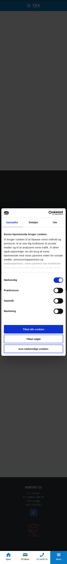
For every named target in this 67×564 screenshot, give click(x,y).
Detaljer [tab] (33, 222)
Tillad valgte (33, 339)
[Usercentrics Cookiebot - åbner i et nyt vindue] (48, 213)
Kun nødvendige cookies (33, 348)
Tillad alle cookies (33, 329)
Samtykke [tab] (12, 222)
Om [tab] (55, 222)
